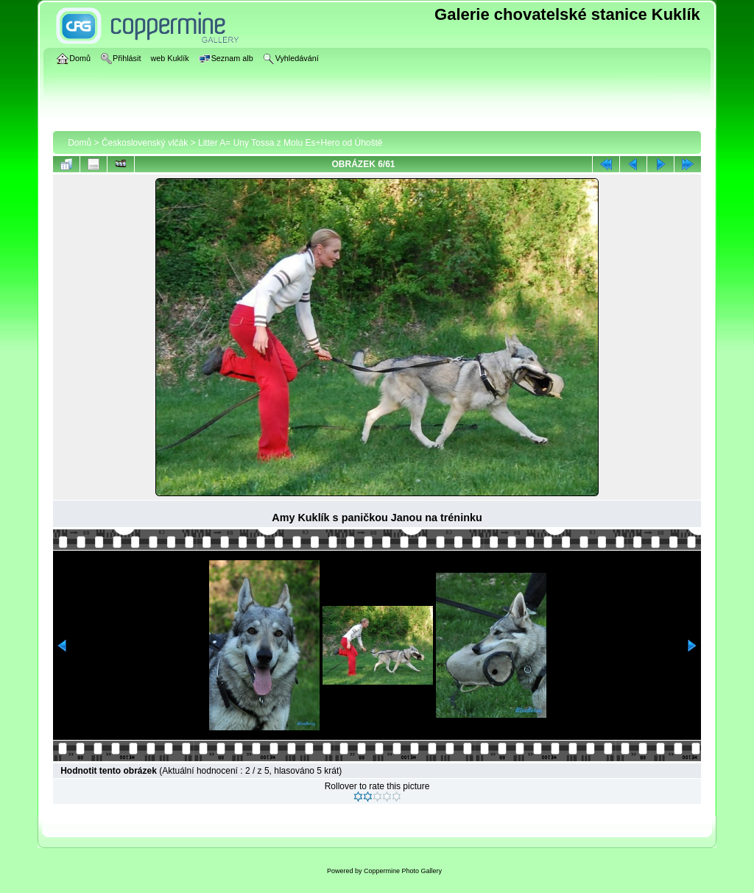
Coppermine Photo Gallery (403, 871)
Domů (79, 143)
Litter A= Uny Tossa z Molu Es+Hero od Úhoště (290, 143)
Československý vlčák (145, 143)
